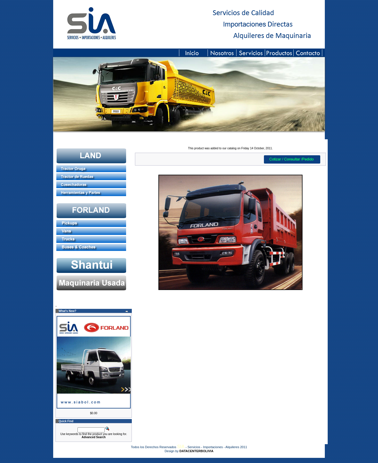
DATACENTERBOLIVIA (197, 451)
